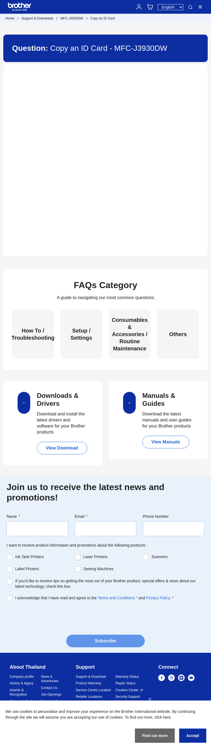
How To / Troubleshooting (33, 334)
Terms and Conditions (116, 598)
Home (9, 18)
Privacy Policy (158, 598)
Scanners (160, 557)
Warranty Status (127, 677)
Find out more (155, 735)
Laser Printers (95, 557)
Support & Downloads (37, 18)
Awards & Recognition (18, 692)
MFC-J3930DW (71, 18)
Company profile (22, 677)
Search (190, 7)
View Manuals (165, 442)
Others (178, 334)
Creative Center (126, 690)
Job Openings (51, 694)
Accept (192, 735)
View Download (62, 448)
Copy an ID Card (102, 18)
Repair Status (125, 683)
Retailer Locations (89, 697)
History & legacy (22, 683)
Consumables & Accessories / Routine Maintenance (130, 334)
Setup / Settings (81, 334)
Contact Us (49, 688)
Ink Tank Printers (29, 557)
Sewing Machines (99, 569)
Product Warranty (88, 683)
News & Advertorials (49, 679)
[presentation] (48, 617)
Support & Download (91, 677)
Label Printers (27, 569)
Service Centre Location (93, 690)
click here (162, 717)
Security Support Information (127, 699)
